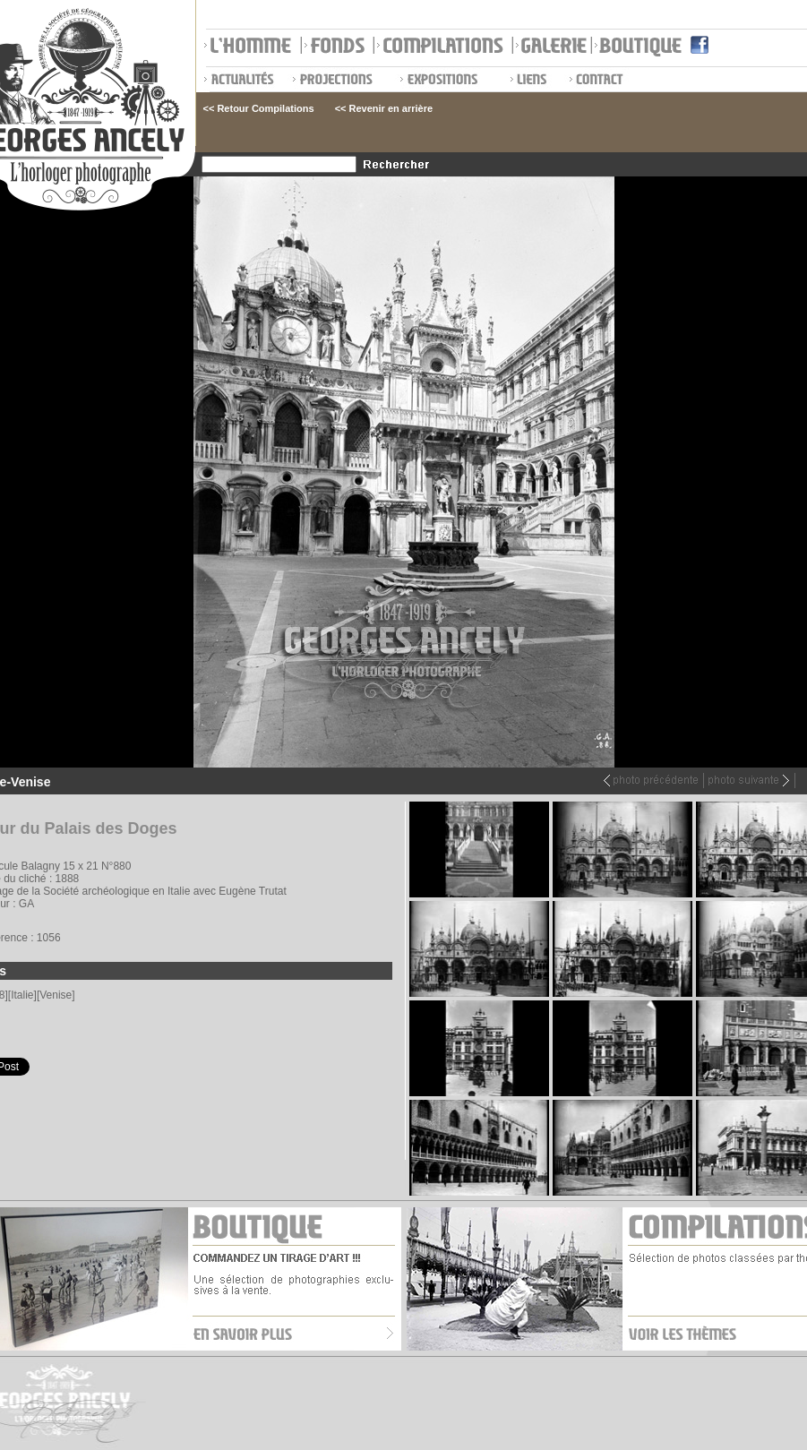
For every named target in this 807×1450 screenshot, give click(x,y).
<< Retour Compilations (258, 108)
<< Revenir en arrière (384, 108)
